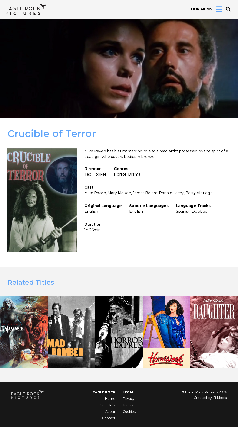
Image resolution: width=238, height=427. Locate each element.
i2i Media (220, 398)
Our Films (201, 9)
